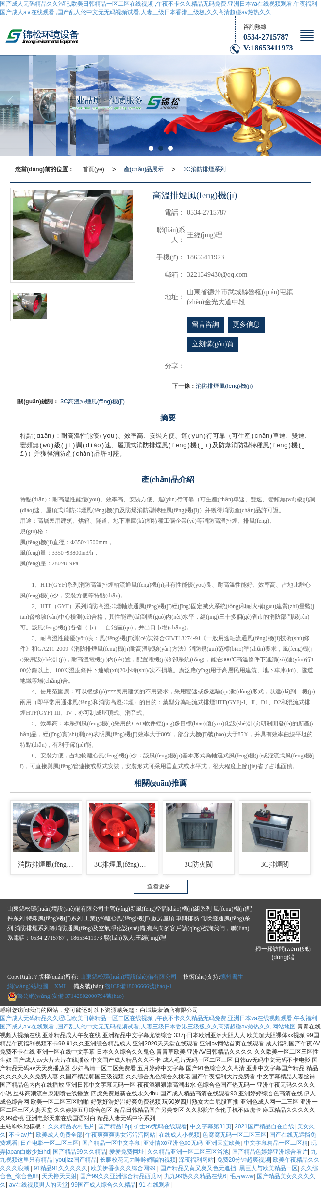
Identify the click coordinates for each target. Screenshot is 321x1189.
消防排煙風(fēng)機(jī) (224, 386)
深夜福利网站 (196, 1160)
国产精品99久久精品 (79, 1151)
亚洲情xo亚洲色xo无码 (172, 1143)
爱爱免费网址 (126, 1151)
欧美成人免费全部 (59, 1134)
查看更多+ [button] (160, 886)
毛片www (242, 1176)
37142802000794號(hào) (65, 996)
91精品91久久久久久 (61, 1168)
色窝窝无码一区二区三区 (235, 1134)
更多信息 (246, 324)
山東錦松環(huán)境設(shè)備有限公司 (128, 976)
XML (61, 986)
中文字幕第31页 (210, 1126)
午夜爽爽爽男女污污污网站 (120, 1134)
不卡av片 (21, 1134)
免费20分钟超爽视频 (243, 1160)
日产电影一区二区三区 (49, 1143)
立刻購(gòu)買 (213, 344)
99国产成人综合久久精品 (103, 1184)
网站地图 (284, 1026)
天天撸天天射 (59, 1176)
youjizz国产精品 (76, 1160)
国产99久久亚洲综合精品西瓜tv (120, 1176)
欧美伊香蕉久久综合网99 (124, 1168)
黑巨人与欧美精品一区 (268, 1168)
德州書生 (231, 976)
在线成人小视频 (179, 1134)
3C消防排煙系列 (204, 169)
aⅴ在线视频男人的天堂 (38, 1184)
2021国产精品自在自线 (264, 1126)
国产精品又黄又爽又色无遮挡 (198, 1168)
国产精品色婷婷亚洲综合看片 (270, 1151)
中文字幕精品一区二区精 (276, 1143)
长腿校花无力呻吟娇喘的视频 (138, 1160)
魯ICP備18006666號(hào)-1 (138, 986)
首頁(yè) (93, 169)
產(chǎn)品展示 (144, 169)
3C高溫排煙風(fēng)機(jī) (92, 401)
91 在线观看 (154, 1184)
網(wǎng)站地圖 (27, 986)
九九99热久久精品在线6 (195, 1176)
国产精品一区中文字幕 (111, 1143)
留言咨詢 (205, 324)
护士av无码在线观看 (160, 1126)
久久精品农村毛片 (71, 1126)
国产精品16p (114, 1126)
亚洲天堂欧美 (222, 1143)
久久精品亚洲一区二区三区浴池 (188, 1151)
